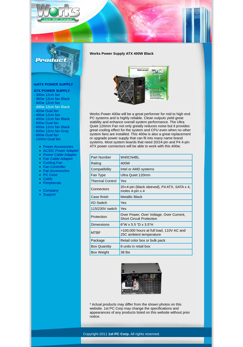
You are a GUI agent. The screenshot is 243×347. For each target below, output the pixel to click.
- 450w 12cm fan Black (52, 119)
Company (50, 190)
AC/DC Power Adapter (61, 151)
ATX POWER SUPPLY (52, 91)
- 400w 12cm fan (47, 103)
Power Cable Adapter (60, 155)
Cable (47, 179)
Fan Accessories (56, 171)
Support (49, 194)
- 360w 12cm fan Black (52, 99)
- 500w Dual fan (46, 123)
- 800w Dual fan (46, 135)
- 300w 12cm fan (47, 95)
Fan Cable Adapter (58, 159)
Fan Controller (54, 167)
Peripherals (52, 183)
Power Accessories (58, 146)
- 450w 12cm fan (47, 115)
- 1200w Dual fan (47, 139)
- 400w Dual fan (46, 111)
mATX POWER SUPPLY (53, 84)
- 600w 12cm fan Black (52, 127)
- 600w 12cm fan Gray (51, 131)
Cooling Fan (52, 163)
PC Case (50, 175)
